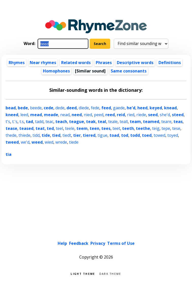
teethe (143, 128)
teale (113, 121)
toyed (172, 135)
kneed (12, 114)
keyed (156, 108)
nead (65, 114)
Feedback (78, 243)
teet (116, 128)
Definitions (169, 62)
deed (72, 108)
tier (77, 135)
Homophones (56, 71)
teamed (151, 121)
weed (37, 142)
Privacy (97, 243)
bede (23, 108)
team (135, 121)
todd (135, 135)
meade (51, 114)
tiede (73, 142)
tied (56, 135)
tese (176, 128)
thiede (24, 135)
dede (60, 108)
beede (36, 108)
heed (142, 108)
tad (29, 121)
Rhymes (17, 62)
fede (95, 108)
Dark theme (110, 273)
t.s (22, 121)
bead (11, 108)
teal (102, 121)
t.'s (15, 121)
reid (121, 114)
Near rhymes (43, 62)
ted (50, 128)
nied (88, 114)
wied (49, 142)
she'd (165, 114)
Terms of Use (121, 243)
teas (178, 121)
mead (36, 114)
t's (8, 121)
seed (153, 114)
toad (114, 135)
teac (49, 121)
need (77, 114)
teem (82, 128)
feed (106, 108)
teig (155, 128)
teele (69, 128)
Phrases (104, 62)
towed (159, 135)
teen (94, 128)
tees (105, 128)
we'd (25, 142)
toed (147, 135)
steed (178, 114)
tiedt (66, 135)
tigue (102, 135)
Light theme (83, 273)
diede (84, 108)
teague (76, 121)
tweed (12, 142)
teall (124, 121)
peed (98, 114)
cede (48, 108)
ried (130, 114)
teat (40, 128)
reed (110, 114)
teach (61, 121)
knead (170, 108)
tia (8, 154)
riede (141, 114)
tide (46, 135)
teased (26, 128)
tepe (166, 128)
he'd (131, 108)
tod (124, 135)
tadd (39, 121)
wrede (61, 142)
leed (24, 114)
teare (166, 121)
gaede (119, 108)
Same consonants (129, 71)
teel (59, 128)
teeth (128, 128)
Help (62, 243)
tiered (89, 135)
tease (11, 128)
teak (91, 121)
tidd (36, 135)
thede (11, 135)
